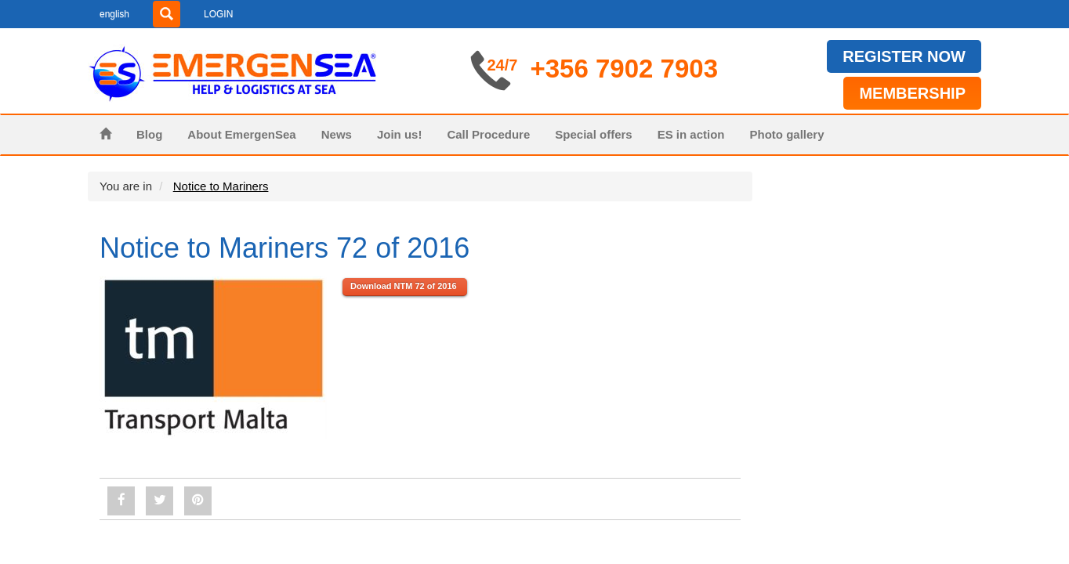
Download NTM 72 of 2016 (404, 286)
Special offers (593, 134)
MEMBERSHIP (912, 93)
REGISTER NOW (904, 56)
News (336, 134)
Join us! (399, 134)
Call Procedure (488, 134)
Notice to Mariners (221, 186)
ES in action (691, 134)
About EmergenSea (241, 134)
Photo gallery (787, 134)
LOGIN (218, 14)
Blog (149, 134)
